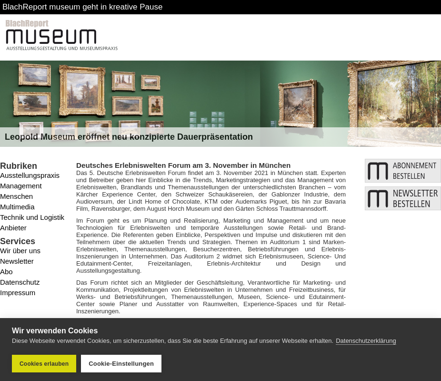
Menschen (16, 196)
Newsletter (17, 261)
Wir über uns (20, 251)
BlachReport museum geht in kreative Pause (82, 6)
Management (21, 186)
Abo (6, 272)
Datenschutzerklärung (366, 340)
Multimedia (17, 207)
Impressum (17, 292)
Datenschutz (20, 282)
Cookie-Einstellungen (121, 363)
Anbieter (13, 228)
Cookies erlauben (44, 363)
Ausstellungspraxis (30, 175)
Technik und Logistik (32, 217)
